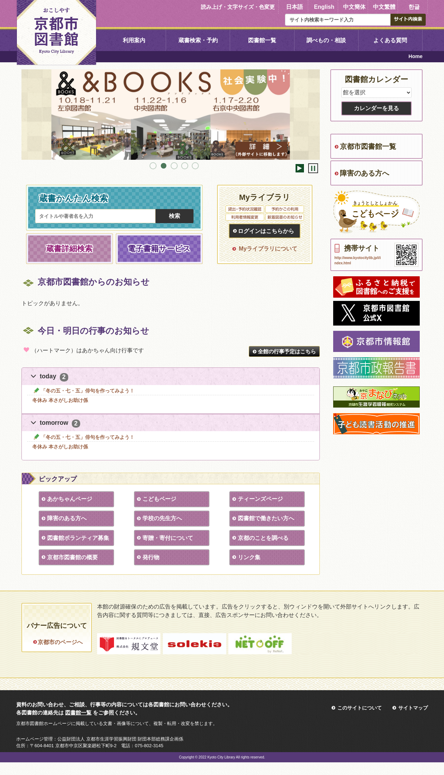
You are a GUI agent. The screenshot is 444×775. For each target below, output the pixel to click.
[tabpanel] (170, 114)
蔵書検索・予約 (198, 40)
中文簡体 (354, 7)
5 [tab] (195, 165)
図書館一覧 (262, 40)
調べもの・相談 (326, 40)
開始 (300, 168)
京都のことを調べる (262, 538)
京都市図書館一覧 (368, 146)
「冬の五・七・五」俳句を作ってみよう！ (83, 390)
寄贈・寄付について (167, 538)
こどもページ (159, 499)
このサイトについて (359, 720)
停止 (313, 168)
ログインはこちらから (266, 231)
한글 (414, 7)
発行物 (150, 557)
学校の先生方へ (162, 518)
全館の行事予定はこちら (287, 351)
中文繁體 (384, 7)
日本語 (294, 7)
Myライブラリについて (268, 249)
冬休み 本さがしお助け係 (60, 400)
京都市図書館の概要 (72, 557)
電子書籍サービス (159, 248)
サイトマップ (413, 720)
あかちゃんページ (69, 499)
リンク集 (248, 557)
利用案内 (134, 40)
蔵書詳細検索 (69, 248)
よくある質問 (390, 40)
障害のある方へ (66, 518)
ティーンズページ (260, 499)
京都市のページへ (60, 642)
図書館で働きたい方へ (265, 518)
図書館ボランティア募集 (78, 538)
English (324, 7)
